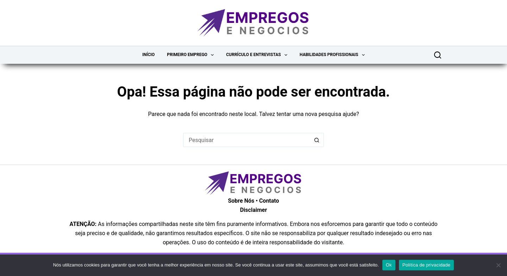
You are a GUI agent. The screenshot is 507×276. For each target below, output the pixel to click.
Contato (269, 200)
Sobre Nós (241, 200)
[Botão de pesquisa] (317, 140)
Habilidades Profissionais (334, 55)
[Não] (498, 265)
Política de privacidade (426, 265)
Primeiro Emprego (192, 55)
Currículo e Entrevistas (258, 55)
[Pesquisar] (437, 55)
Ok (389, 265)
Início (148, 54)
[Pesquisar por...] (246, 140)
